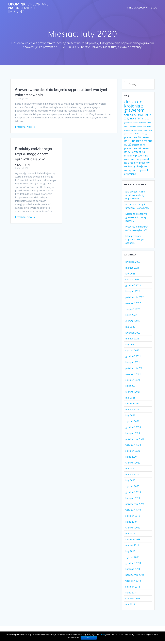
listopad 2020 (132, 433)
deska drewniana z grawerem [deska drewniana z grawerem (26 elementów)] (137, 116)
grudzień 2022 (133, 285)
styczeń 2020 (132, 486)
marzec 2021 (132, 409)
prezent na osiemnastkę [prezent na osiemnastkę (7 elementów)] (136, 157)
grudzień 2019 (133, 492)
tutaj (103, 634)
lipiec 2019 (131, 521)
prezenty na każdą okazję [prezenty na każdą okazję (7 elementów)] (137, 164)
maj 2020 (130, 468)
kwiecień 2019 (132, 539)
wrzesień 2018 (133, 580)
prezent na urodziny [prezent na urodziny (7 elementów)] (136, 160)
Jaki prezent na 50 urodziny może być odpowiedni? (135, 195)
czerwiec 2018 (132, 598)
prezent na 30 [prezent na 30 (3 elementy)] (138, 144)
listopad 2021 (132, 362)
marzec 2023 (132, 267)
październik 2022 (134, 297)
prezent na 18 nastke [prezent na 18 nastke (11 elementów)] (138, 139)
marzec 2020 (132, 474)
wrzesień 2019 (133, 509)
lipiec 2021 (131, 385)
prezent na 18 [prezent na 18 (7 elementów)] (132, 137)
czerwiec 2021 (132, 391)
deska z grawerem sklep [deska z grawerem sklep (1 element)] (142, 123)
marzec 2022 (132, 338)
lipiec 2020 (131, 456)
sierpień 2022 (132, 309)
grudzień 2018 (133, 563)
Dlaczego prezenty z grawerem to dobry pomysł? (136, 217)
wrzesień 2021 (133, 374)
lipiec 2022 (131, 315)
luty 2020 (130, 480)
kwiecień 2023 (132, 261)
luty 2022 (130, 344)
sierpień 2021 (132, 380)
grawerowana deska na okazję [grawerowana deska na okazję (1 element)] (135, 134)
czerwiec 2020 (132, 462)
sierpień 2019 (132, 515)
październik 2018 (134, 574)
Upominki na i (28, 7)
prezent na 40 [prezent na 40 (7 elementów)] (132, 148)
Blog (154, 7)
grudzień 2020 (133, 427)
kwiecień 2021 (132, 403)
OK (88, 638)
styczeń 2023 (132, 279)
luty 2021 (130, 415)
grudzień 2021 (133, 356)
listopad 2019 (132, 498)
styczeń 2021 (132, 421)
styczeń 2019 (132, 557)
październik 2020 (134, 439)
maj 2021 (130, 397)
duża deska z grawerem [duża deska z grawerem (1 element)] (143, 130)
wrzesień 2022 (133, 303)
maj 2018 (130, 604)
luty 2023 (130, 273)
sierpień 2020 (132, 450)
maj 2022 (130, 326)
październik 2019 (134, 504)
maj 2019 (130, 533)
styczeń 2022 (132, 350)
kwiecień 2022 (132, 332)
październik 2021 (134, 368)
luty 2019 (130, 551)
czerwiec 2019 (132, 527)
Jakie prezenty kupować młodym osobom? (134, 239)
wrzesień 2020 (133, 444)
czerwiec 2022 (132, 320)
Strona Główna (137, 7)
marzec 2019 (132, 545)
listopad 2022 (132, 291)
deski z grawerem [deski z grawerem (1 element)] (131, 126)
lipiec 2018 (131, 592)
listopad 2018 (132, 569)
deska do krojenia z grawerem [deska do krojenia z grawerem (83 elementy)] (134, 106)
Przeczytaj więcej (24, 126)
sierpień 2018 (132, 586)
